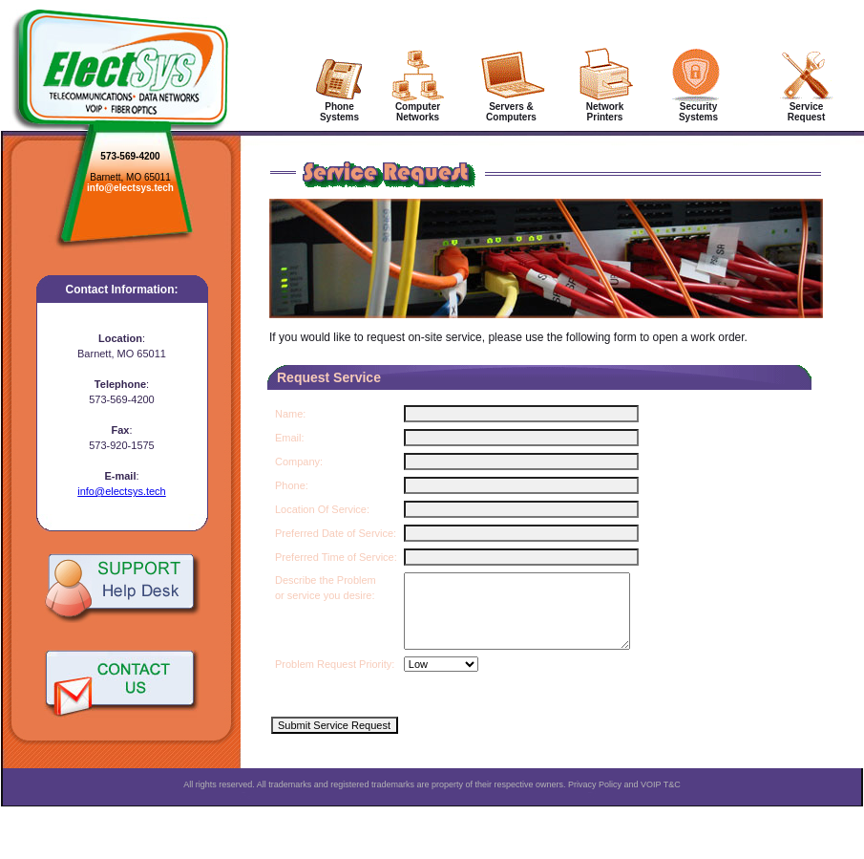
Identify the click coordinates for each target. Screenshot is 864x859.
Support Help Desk (122, 588)
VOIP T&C (661, 799)
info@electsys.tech (130, 188)
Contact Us (122, 684)
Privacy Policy (595, 799)
